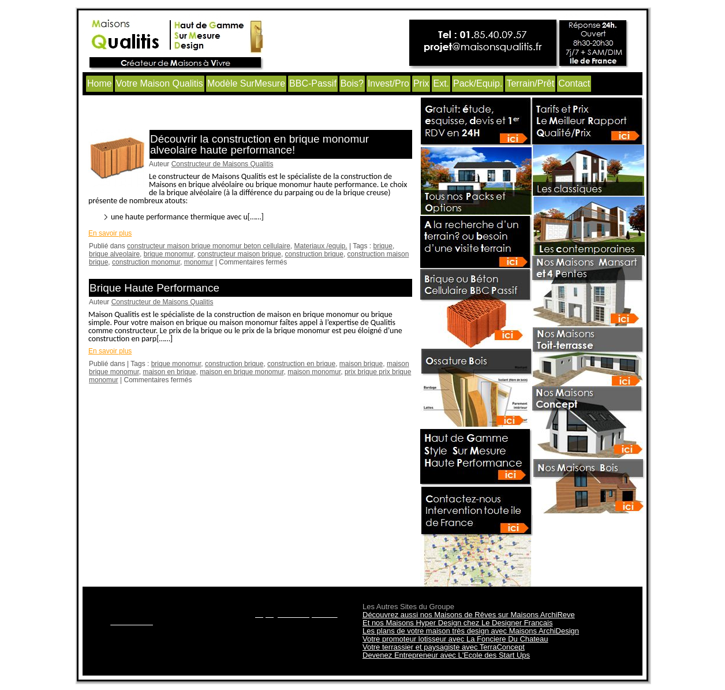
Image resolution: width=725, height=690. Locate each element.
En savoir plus (110, 233)
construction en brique (301, 364)
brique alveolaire (114, 254)
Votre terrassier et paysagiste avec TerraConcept (443, 647)
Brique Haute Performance (154, 288)
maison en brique (169, 372)
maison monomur (314, 372)
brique (383, 246)
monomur (199, 262)
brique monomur (169, 254)
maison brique (361, 364)
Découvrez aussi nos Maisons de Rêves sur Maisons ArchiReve (468, 614)
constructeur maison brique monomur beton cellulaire (208, 246)
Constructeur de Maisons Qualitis (222, 164)
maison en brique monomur (241, 372)
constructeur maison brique (239, 254)
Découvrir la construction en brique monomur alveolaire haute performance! (259, 144)
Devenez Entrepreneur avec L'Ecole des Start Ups (446, 655)
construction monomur (146, 262)
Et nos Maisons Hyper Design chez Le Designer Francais (457, 622)
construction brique (314, 254)
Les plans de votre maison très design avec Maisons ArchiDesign (470, 630)
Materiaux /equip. (320, 246)
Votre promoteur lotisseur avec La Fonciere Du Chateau (455, 639)
